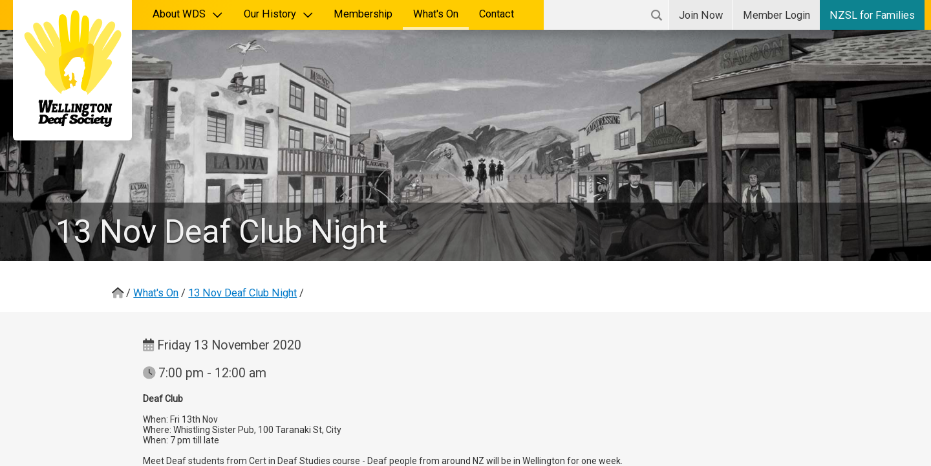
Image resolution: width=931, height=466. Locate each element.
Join (701, 15)
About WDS (188, 14)
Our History (279, 14)
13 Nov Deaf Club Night (242, 293)
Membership (363, 14)
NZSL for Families (872, 15)
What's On (435, 14)
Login (776, 15)
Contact (496, 14)
